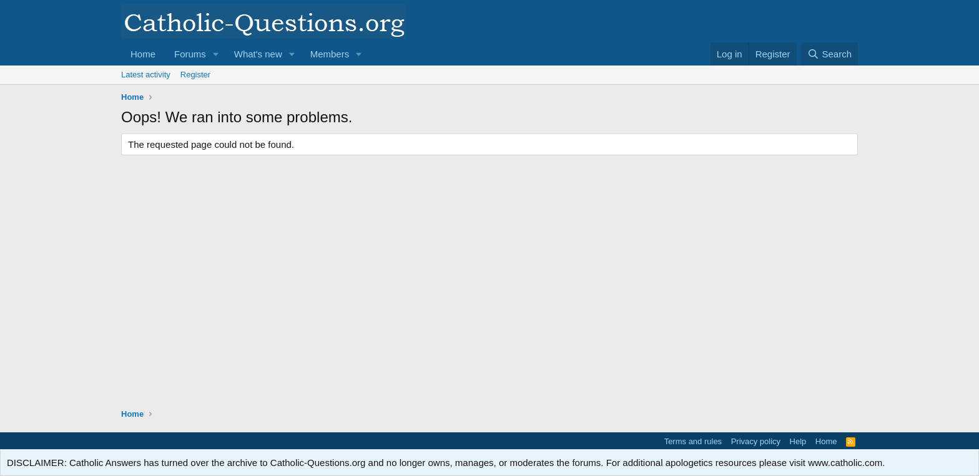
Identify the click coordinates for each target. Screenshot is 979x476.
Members (330, 54)
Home (142, 54)
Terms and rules (693, 441)
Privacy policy (755, 441)
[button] (216, 54)
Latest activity (145, 74)
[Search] (829, 54)
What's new (258, 54)
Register (195, 74)
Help (798, 441)
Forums (190, 54)
